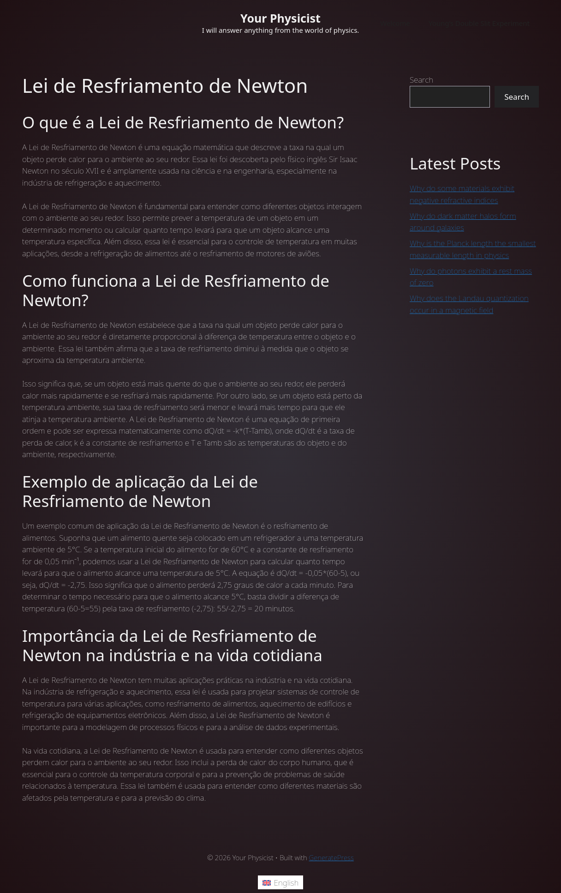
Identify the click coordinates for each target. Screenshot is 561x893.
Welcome (395, 23)
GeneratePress (331, 857)
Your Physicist (280, 18)
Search (421, 79)
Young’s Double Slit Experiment (479, 23)
